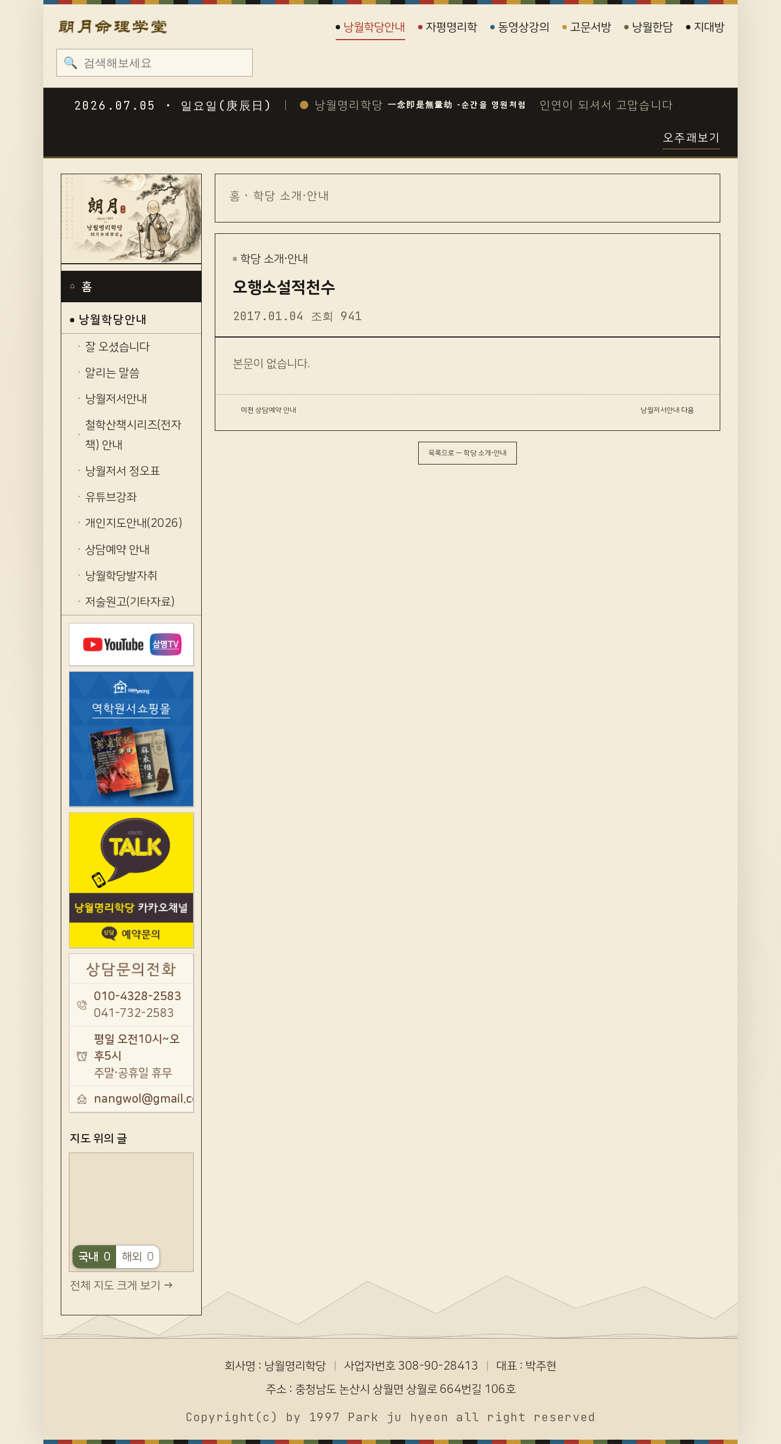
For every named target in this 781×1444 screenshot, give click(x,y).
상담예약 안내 (117, 549)
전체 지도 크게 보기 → (121, 1285)
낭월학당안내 (370, 27)
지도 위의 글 (98, 1138)
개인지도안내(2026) (133, 523)
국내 (94, 1256)
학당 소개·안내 (291, 195)
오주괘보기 (691, 137)
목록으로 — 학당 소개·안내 (467, 453)
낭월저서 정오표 (122, 471)
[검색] (164, 62)
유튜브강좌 (111, 497)
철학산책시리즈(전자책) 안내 (133, 434)
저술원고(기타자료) (130, 601)
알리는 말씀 (112, 372)
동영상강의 (519, 27)
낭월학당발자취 (121, 575)
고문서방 (586, 27)
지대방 (705, 27)
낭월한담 (648, 27)
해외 (137, 1256)
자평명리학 (447, 27)
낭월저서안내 (116, 398)
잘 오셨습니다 (117, 346)
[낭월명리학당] (131, 219)
